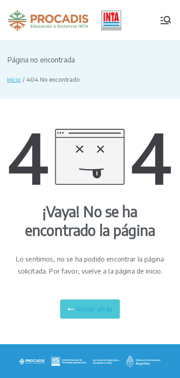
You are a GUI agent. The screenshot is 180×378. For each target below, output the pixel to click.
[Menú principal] (166, 20)
